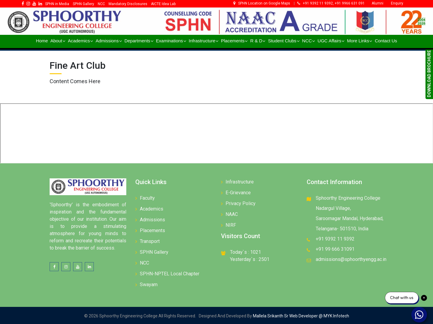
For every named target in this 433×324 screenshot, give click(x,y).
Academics (151, 209)
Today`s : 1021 (245, 252)
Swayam (149, 284)
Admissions (152, 220)
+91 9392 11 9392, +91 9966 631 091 (331, 3)
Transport (150, 241)
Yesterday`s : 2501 (249, 259)
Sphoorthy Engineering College (348, 198)
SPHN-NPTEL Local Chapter (169, 274)
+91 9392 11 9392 (335, 239)
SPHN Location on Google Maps (262, 3)
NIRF (231, 225)
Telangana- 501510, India (342, 229)
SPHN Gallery (154, 252)
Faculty (147, 198)
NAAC (232, 214)
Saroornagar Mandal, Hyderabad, (349, 218)
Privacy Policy (241, 203)
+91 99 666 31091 (335, 249)
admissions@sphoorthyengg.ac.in (351, 259)
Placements (152, 230)
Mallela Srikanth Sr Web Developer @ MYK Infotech (300, 315)
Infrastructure (240, 182)
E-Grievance (238, 192)
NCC (144, 263)
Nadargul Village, (333, 208)
